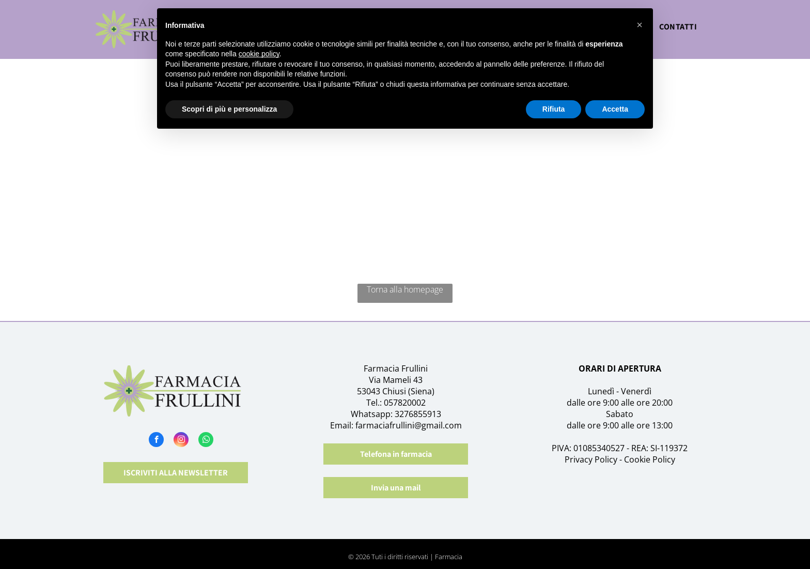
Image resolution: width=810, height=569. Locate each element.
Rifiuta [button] (553, 109)
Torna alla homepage (405, 289)
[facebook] (156, 441)
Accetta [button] (615, 109)
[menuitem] (678, 30)
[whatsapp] (205, 441)
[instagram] (181, 441)
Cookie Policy (649, 459)
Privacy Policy (591, 459)
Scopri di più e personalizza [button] (229, 109)
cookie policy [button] (259, 54)
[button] (639, 25)
